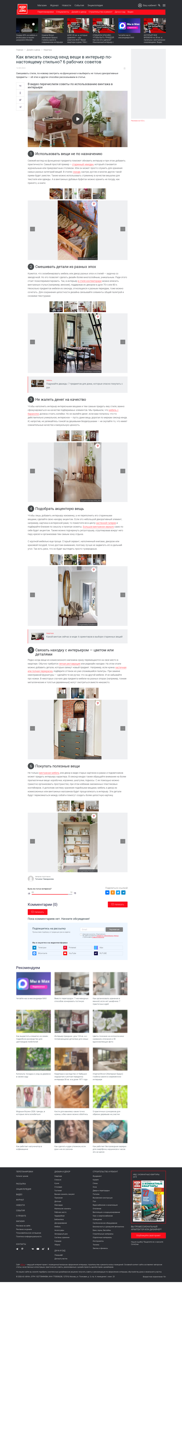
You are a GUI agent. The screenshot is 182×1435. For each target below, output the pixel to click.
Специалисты (62, 12)
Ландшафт (58, 1408)
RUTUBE (100, 953)
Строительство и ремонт (100, 12)
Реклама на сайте (23, 1379)
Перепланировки (45, 12)
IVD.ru (22, 1417)
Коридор (57, 1394)
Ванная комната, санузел (64, 1347)
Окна (95, 1340)
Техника (96, 1398)
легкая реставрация (69, 663)
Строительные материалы (103, 1387)
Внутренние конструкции (102, 1351)
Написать (119, 904)
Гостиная (58, 1343)
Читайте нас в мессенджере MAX (126, 36)
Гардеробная (59, 1369)
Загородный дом (61, 1387)
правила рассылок (98, 937)
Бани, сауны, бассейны (102, 1383)
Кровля (96, 1333)
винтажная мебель (49, 772)
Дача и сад (119, 12)
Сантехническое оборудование (105, 1376)
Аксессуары (59, 1383)
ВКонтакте (39, 953)
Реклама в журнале (24, 1382)
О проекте (21, 1369)
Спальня (57, 1333)
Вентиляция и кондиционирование (106, 1365)
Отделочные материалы (102, 1390)
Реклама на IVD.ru (138, 121)
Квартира (50, 633)
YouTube (69, 953)
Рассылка (21, 1337)
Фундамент (97, 1329)
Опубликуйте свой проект (148, 1388)
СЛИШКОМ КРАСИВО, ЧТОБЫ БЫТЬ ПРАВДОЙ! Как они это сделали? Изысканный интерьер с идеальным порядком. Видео (103, 41)
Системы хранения (61, 1390)
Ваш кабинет (148, 5)
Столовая (58, 1340)
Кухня (56, 1336)
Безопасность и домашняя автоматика (108, 1380)
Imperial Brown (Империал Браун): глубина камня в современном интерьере (52, 39)
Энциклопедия (94, 5)
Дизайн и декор (78, 12)
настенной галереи (106, 523)
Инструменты (98, 1394)
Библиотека (59, 1372)
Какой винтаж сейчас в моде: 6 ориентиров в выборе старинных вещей (84, 636)
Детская (57, 1354)
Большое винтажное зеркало (98, 526)
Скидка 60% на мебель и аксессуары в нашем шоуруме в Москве (26, 37)
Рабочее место (60, 1365)
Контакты (21, 1397)
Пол (94, 1354)
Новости (66, 5)
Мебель (49, 380)
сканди (76, 171)
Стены (95, 1336)
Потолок (96, 1347)
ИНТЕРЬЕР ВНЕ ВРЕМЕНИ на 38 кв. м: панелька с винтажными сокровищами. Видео (154, 39)
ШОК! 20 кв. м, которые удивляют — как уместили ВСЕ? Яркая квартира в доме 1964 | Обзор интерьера (77, 40)
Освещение (97, 1372)
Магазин (41, 5)
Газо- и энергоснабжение (103, 1369)
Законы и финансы (100, 1401)
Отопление (97, 1362)
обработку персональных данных (108, 935)
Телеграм (39, 948)
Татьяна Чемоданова (44, 879)
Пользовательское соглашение (28, 1386)
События (79, 5)
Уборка (57, 1398)
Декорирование (60, 1376)
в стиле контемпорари (90, 281)
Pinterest (69, 948)
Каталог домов (22, 1329)
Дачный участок (60, 1412)
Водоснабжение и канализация (105, 1358)
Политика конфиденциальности (28, 1389)
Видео (130, 12)
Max (98, 948)
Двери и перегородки (101, 1343)
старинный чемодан (83, 164)
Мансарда (58, 1358)
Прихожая (58, 1351)
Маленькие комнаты (62, 1362)
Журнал (54, 5)
